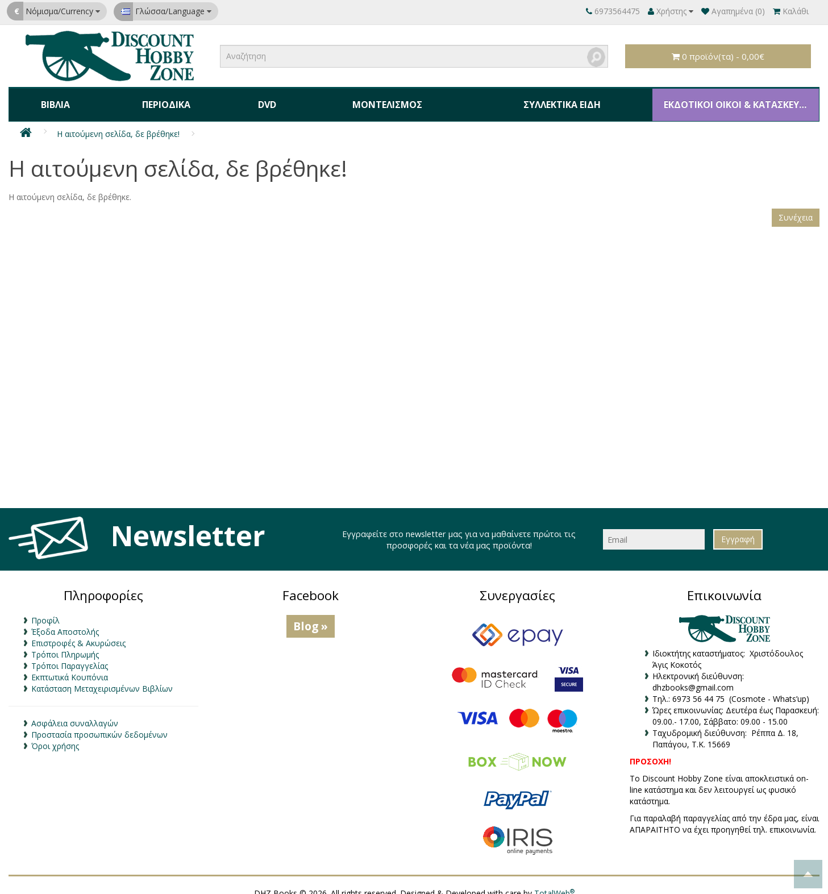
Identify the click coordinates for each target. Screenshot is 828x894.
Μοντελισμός (376, 99)
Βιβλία (53, 99)
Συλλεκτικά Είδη (551, 99)
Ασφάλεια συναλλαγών (74, 713)
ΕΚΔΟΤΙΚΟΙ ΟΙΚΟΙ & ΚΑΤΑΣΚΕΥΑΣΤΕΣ (733, 99)
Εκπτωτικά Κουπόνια (69, 667)
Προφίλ (45, 610)
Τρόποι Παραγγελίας (69, 655)
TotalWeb (554, 882)
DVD (258, 99)
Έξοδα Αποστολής (65, 621)
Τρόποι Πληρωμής (65, 644)
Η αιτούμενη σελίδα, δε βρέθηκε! (118, 123)
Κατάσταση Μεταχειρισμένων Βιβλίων (102, 678)
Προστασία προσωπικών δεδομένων (99, 724)
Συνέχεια (796, 206)
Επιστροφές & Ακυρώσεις (78, 632)
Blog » (310, 615)
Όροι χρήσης (55, 735)
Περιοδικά (161, 99)
